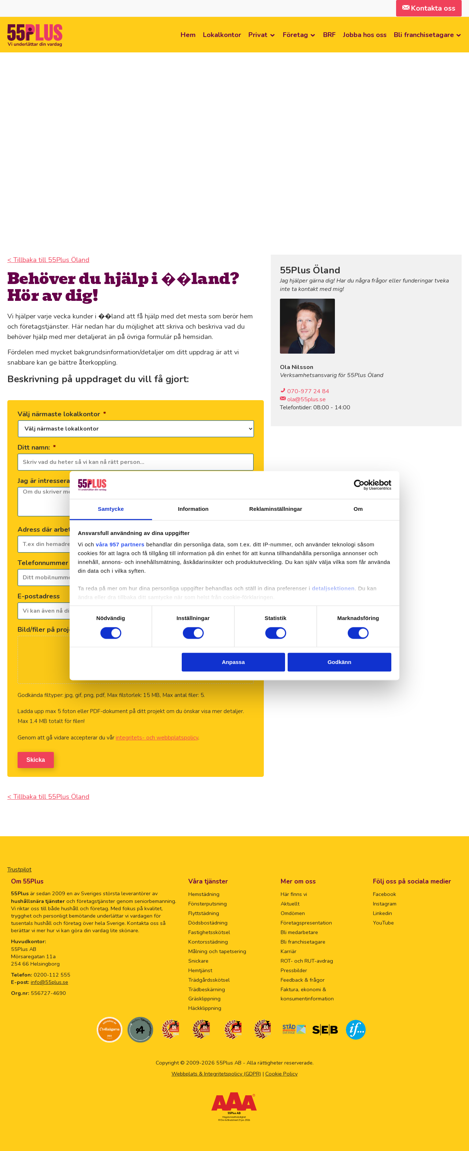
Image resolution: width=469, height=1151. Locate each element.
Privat (257, 34)
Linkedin (382, 911)
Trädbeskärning (206, 987)
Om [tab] (358, 509)
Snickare (198, 959)
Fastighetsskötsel (209, 930)
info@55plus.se (49, 980)
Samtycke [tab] (111, 509)
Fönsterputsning (207, 902)
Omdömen (293, 911)
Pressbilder (294, 969)
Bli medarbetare (299, 930)
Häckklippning (204, 1006)
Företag (295, 34)
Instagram (384, 902)
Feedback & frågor (303, 978)
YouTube (383, 921)
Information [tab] (193, 509)
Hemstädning (203, 892)
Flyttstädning (203, 911)
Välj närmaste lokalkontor (62, 414)
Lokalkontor (222, 34)
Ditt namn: (37, 447)
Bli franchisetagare (424, 34)
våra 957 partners (120, 545)
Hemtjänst (200, 969)
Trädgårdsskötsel (209, 978)
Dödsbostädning (208, 921)
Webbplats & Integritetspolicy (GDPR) (216, 1072)
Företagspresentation (306, 921)
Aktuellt (290, 902)
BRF (329, 34)
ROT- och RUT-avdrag (307, 959)
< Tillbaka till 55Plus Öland (48, 259)
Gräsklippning (204, 997)
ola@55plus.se (306, 399)
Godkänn (339, 662)
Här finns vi (294, 892)
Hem (188, 34)
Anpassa (233, 662)
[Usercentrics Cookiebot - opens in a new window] (359, 484)
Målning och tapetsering (217, 949)
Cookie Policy (281, 1072)
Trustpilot (19, 868)
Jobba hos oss (365, 34)
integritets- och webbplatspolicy (157, 738)
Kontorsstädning (208, 940)
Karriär (288, 949)
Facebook (384, 892)
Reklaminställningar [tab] (275, 509)
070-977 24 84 (308, 391)
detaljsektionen (333, 589)
